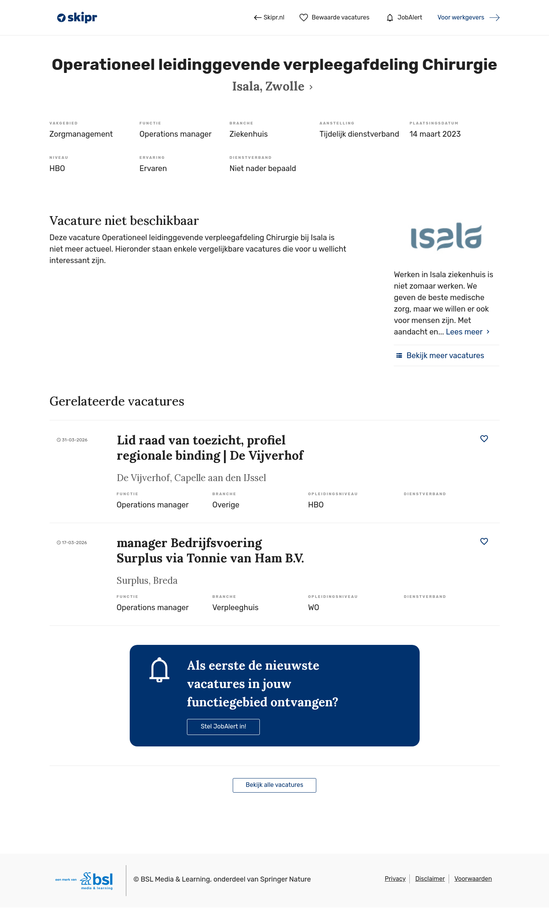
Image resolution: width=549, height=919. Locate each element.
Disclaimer (430, 878)
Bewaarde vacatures (334, 17)
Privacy (395, 878)
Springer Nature (285, 879)
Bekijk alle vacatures (274, 784)
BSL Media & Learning (175, 879)
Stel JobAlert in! (223, 726)
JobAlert (403, 17)
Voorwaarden (473, 878)
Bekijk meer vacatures (439, 355)
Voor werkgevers (461, 17)
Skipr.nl (269, 17)
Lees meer (464, 331)
